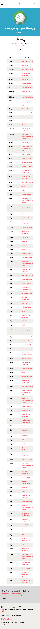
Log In (36, 4)
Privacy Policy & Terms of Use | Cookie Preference (14, 624)
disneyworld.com (8, 593)
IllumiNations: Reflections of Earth (26, 574)
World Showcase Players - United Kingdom (27, 103)
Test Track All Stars (27, 61)
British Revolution (27, 279)
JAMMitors (25, 65)
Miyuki (23, 125)
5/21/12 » (23, 45)
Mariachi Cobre (26, 83)
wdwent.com (20, 593)
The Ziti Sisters (26, 154)
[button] (20, 49)
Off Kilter (24, 241)
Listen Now (9, 619)
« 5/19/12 (17, 45)
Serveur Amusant (27, 113)
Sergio (23, 121)
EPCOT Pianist (26, 436)
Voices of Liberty (27, 87)
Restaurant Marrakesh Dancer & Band (27, 136)
